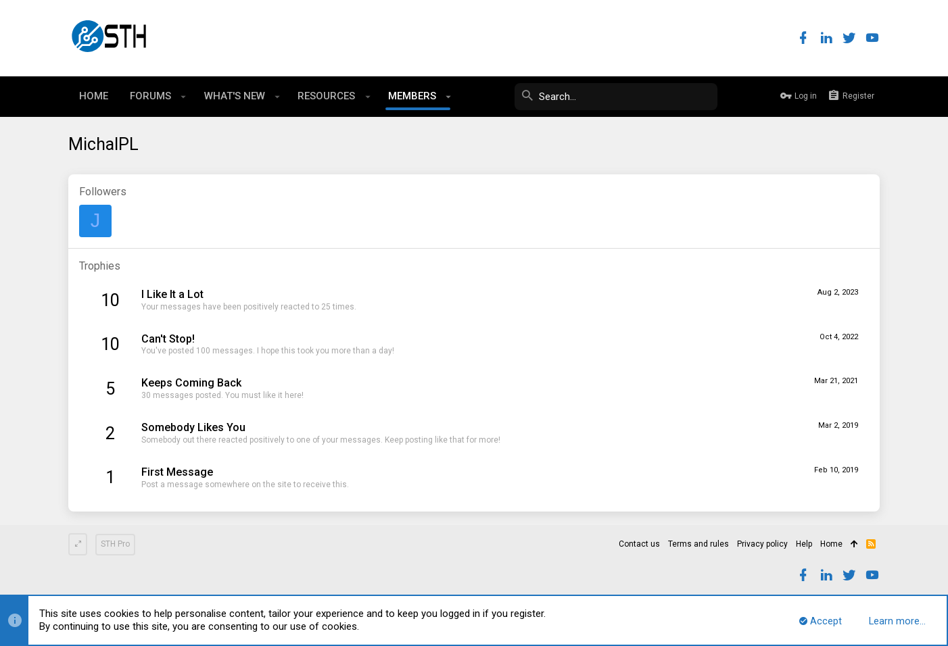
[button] (183, 97)
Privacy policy (762, 544)
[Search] (616, 96)
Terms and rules (698, 544)
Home (831, 544)
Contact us (639, 544)
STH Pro (115, 544)
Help (804, 544)
